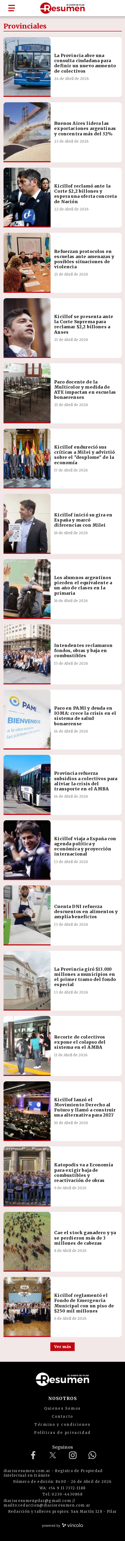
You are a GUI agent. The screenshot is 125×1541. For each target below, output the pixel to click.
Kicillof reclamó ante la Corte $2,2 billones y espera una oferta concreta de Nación (85, 193)
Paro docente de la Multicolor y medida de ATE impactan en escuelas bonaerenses (85, 389)
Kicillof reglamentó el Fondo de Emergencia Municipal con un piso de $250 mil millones (84, 1303)
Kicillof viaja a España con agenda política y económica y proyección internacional (85, 846)
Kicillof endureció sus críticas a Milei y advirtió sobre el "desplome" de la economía (84, 454)
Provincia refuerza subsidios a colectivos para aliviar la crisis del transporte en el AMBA (85, 780)
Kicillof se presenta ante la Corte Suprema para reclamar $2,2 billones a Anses (83, 324)
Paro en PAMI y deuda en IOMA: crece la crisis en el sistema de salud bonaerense (85, 715)
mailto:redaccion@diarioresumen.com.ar (47, 1505)
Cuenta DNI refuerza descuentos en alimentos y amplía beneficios (86, 911)
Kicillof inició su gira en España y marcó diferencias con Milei (83, 520)
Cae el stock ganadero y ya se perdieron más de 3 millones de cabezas (85, 1238)
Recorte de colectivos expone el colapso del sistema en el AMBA (80, 1042)
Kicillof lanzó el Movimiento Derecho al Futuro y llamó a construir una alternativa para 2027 (85, 1107)
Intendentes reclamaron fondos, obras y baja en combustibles (83, 650)
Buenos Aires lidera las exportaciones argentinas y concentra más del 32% (85, 128)
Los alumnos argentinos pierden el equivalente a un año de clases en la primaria (83, 585)
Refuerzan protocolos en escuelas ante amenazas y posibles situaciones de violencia (84, 259)
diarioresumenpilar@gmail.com (37, 1500)
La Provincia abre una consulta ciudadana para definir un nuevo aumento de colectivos (85, 63)
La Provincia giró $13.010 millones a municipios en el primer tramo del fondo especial (85, 976)
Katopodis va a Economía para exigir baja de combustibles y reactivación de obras (83, 1172)
